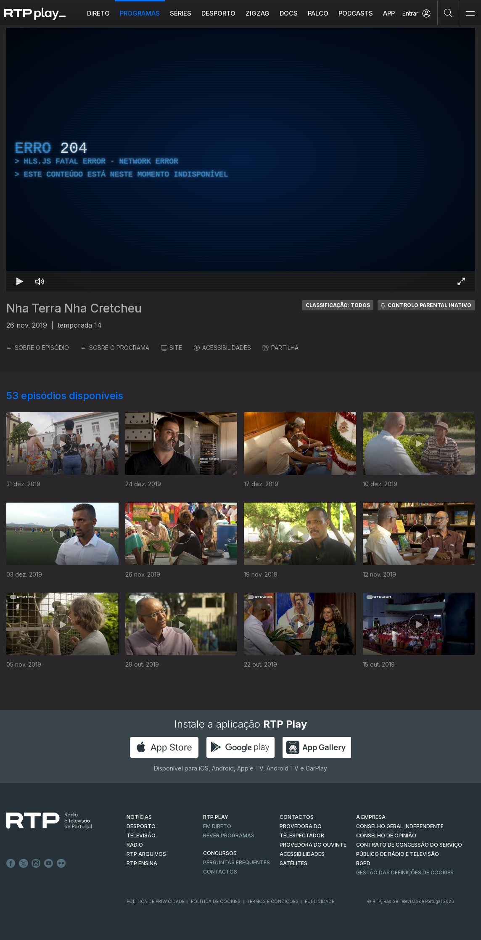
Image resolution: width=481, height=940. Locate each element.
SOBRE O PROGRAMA (115, 347)
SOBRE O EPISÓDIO (37, 347)
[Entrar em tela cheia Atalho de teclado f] (461, 281)
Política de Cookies (215, 901)
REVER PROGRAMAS (228, 835)
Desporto (218, 13)
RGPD (363, 863)
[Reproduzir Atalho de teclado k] (20, 281)
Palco (318, 13)
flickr (61, 863)
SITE (171, 347)
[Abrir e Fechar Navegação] (470, 13)
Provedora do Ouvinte (313, 845)
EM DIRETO (217, 826)
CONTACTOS (297, 817)
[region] (240, 159)
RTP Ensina (142, 863)
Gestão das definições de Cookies (405, 872)
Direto (98, 13)
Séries (180, 13)
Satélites (293, 863)
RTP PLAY (215, 817)
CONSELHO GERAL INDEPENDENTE (400, 826)
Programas (140, 13)
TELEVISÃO (141, 835)
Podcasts (355, 13)
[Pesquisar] (448, 12)
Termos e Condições (273, 901)
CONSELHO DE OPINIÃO (386, 835)
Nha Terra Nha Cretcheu (74, 308)
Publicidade (319, 901)
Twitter (23, 863)
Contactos (220, 872)
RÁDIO (135, 845)
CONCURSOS (220, 853)
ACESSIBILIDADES (222, 347)
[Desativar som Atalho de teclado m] (40, 281)
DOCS (289, 13)
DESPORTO (141, 826)
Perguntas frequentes (236, 862)
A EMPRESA (371, 817)
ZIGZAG (258, 13)
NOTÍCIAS (139, 817)
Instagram (36, 863)
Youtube (48, 863)
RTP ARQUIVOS (146, 854)
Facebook (11, 863)
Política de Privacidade (156, 901)
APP (389, 13)
